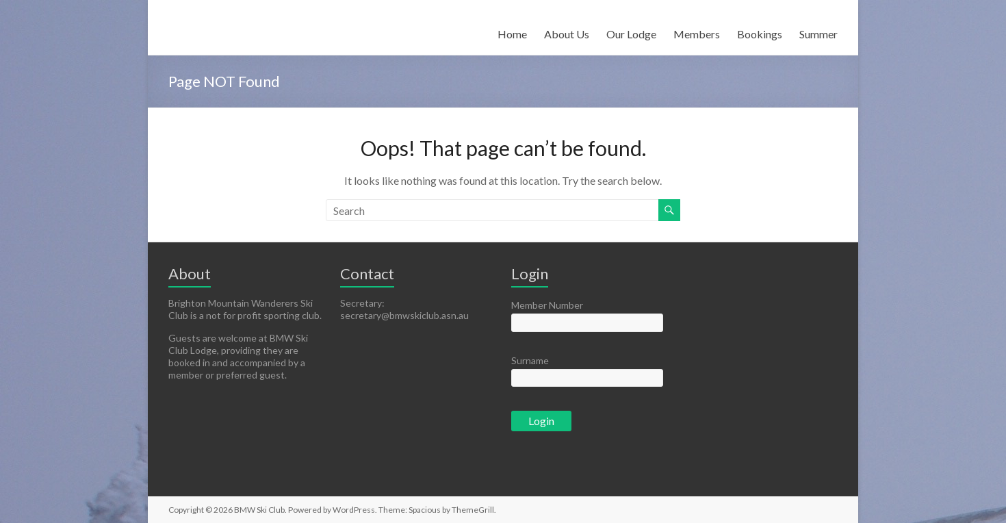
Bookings (759, 33)
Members (696, 33)
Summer (818, 33)
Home (512, 33)
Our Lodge (631, 33)
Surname (530, 360)
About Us (566, 33)
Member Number (547, 305)
